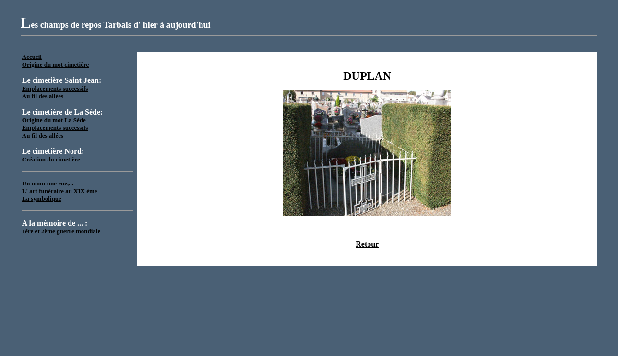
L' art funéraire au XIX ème (59, 191)
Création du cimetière (51, 159)
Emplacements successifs (55, 88)
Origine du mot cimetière (55, 64)
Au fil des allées (42, 96)
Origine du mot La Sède (54, 120)
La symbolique (41, 198)
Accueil (32, 56)
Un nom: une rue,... (47, 183)
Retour (367, 244)
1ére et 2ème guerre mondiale (61, 231)
